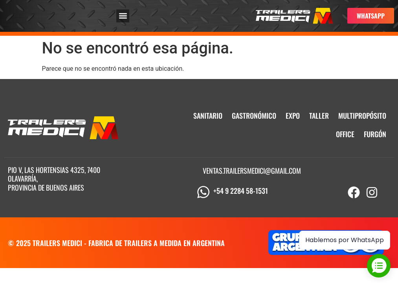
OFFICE (345, 134)
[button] (122, 15)
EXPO (293, 115)
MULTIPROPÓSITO (362, 115)
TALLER (319, 115)
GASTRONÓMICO (254, 115)
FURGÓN (375, 134)
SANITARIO (207, 115)
